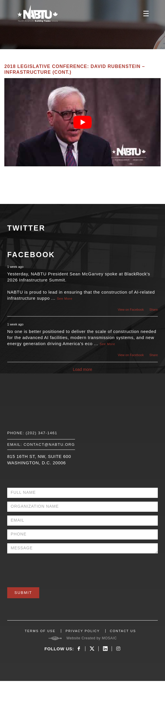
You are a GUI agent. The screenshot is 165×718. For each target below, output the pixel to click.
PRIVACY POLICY (82, 631)
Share (153, 309)
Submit (23, 592)
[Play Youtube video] (82, 122)
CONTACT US (123, 631)
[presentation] (51, 568)
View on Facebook (131, 309)
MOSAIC (109, 638)
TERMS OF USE (40, 631)
